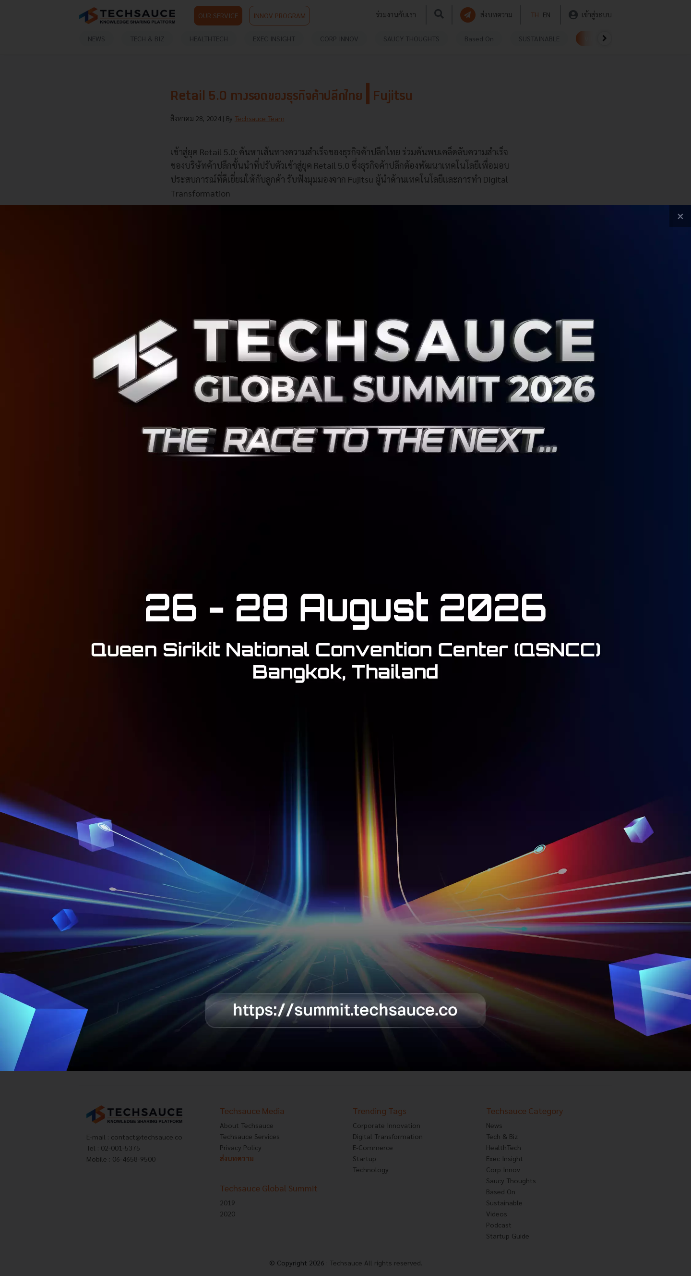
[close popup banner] (680, 216)
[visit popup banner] (345, 637)
